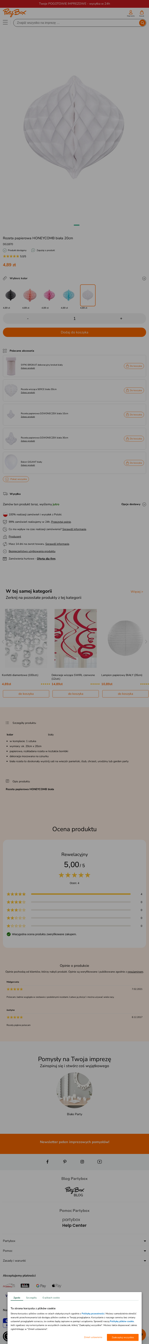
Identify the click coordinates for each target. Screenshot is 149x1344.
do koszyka (26, 694)
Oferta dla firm (46, 559)
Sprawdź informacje (74, 529)
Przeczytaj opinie (61, 522)
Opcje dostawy (130, 504)
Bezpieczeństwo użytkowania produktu (32, 551)
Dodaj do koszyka (74, 332)
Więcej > (137, 592)
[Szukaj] (76, 23)
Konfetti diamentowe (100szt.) (20, 675)
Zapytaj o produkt (46, 250)
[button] (76, 225)
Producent (15, 536)
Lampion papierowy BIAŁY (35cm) (121, 675)
